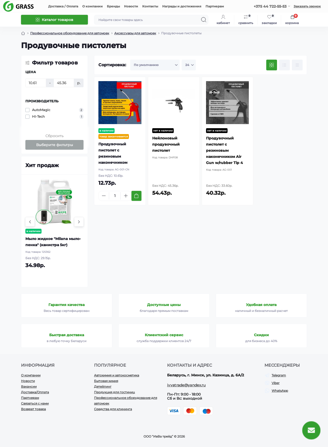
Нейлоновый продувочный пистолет (166, 144)
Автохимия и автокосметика (116, 375)
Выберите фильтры (54, 145)
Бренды (113, 6)
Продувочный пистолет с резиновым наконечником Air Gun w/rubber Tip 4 (224, 150)
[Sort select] (155, 65)
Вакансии (29, 386)
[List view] (284, 65)
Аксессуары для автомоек (135, 33)
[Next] (79, 221)
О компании (92, 6)
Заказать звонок (307, 6)
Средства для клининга (113, 409)
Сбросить (54, 136)
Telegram (279, 375)
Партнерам (215, 6)
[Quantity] (115, 196)
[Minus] (104, 195)
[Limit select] (189, 65)
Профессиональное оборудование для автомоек (69, 33)
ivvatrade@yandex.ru (186, 385)
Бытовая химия (106, 381)
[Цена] (35, 83)
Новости (131, 6)
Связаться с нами (35, 403)
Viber (276, 383)
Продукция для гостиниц (114, 392)
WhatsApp (280, 391)
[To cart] (136, 196)
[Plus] (126, 195)
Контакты (150, 6)
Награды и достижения (181, 6)
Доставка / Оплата (63, 6)
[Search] (203, 20)
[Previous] (30, 221)
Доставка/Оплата (35, 392)
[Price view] (297, 65)
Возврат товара (33, 409)
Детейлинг (102, 386)
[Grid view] (271, 65)
